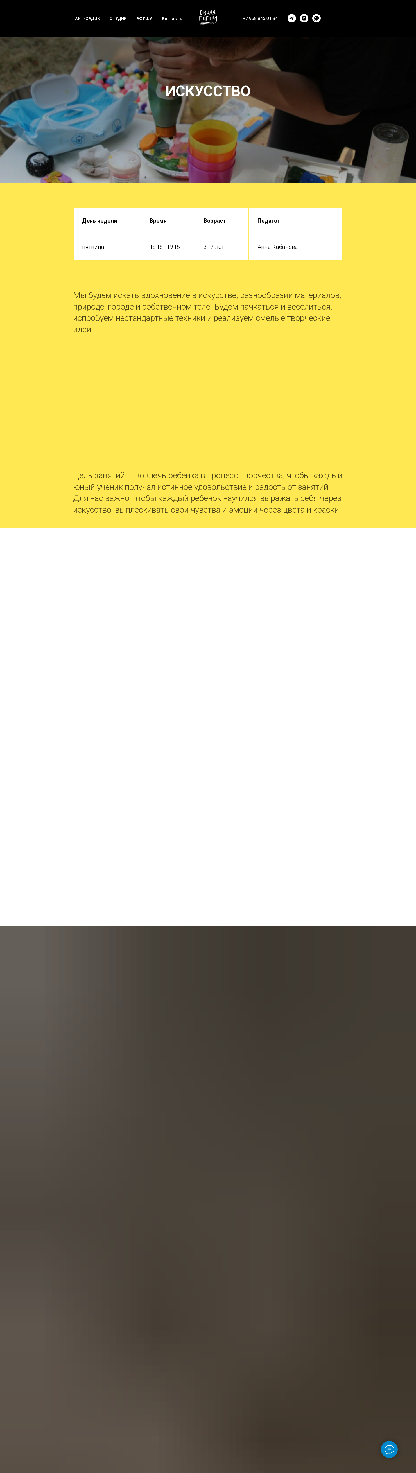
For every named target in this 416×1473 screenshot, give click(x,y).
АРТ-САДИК (87, 18)
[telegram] (292, 18)
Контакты (172, 18)
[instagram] (304, 18)
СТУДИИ (118, 18)
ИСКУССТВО (208, 91)
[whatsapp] (316, 18)
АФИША (145, 18)
